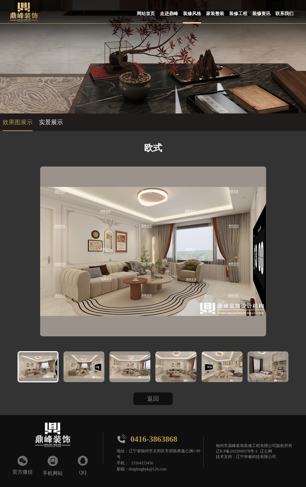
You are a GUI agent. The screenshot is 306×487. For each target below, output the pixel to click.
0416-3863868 (147, 439)
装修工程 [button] (238, 13)
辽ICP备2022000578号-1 (237, 451)
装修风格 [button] (192, 13)
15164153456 (142, 463)
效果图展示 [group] (18, 122)
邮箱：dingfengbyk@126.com (142, 469)
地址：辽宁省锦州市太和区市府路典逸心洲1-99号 (158, 454)
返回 (153, 398)
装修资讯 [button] (261, 13)
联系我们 (284, 13)
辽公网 (266, 451)
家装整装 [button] (215, 13)
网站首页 (146, 13)
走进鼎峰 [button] (169, 13)
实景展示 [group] (51, 122)
